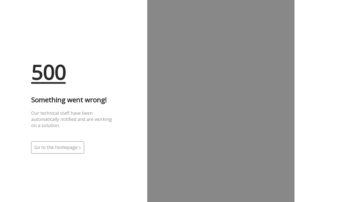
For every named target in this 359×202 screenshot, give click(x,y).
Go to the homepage (57, 147)
